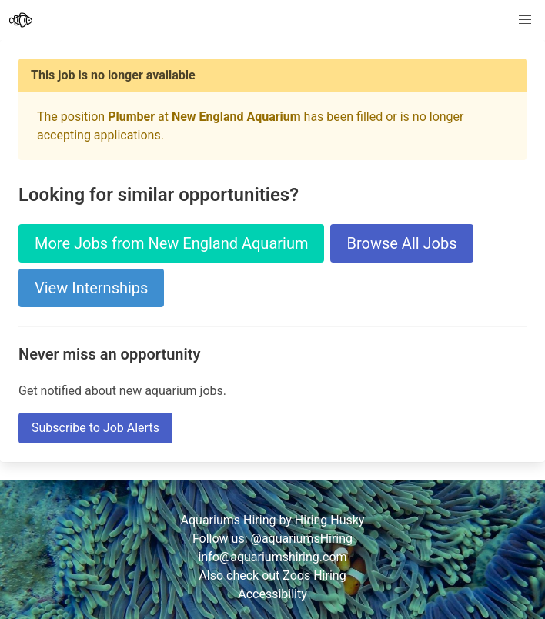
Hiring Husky (330, 520)
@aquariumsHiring (302, 538)
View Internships (91, 288)
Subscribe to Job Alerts (95, 427)
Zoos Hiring (314, 575)
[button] (525, 20)
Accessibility (272, 594)
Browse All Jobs (401, 243)
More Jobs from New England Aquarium (171, 243)
